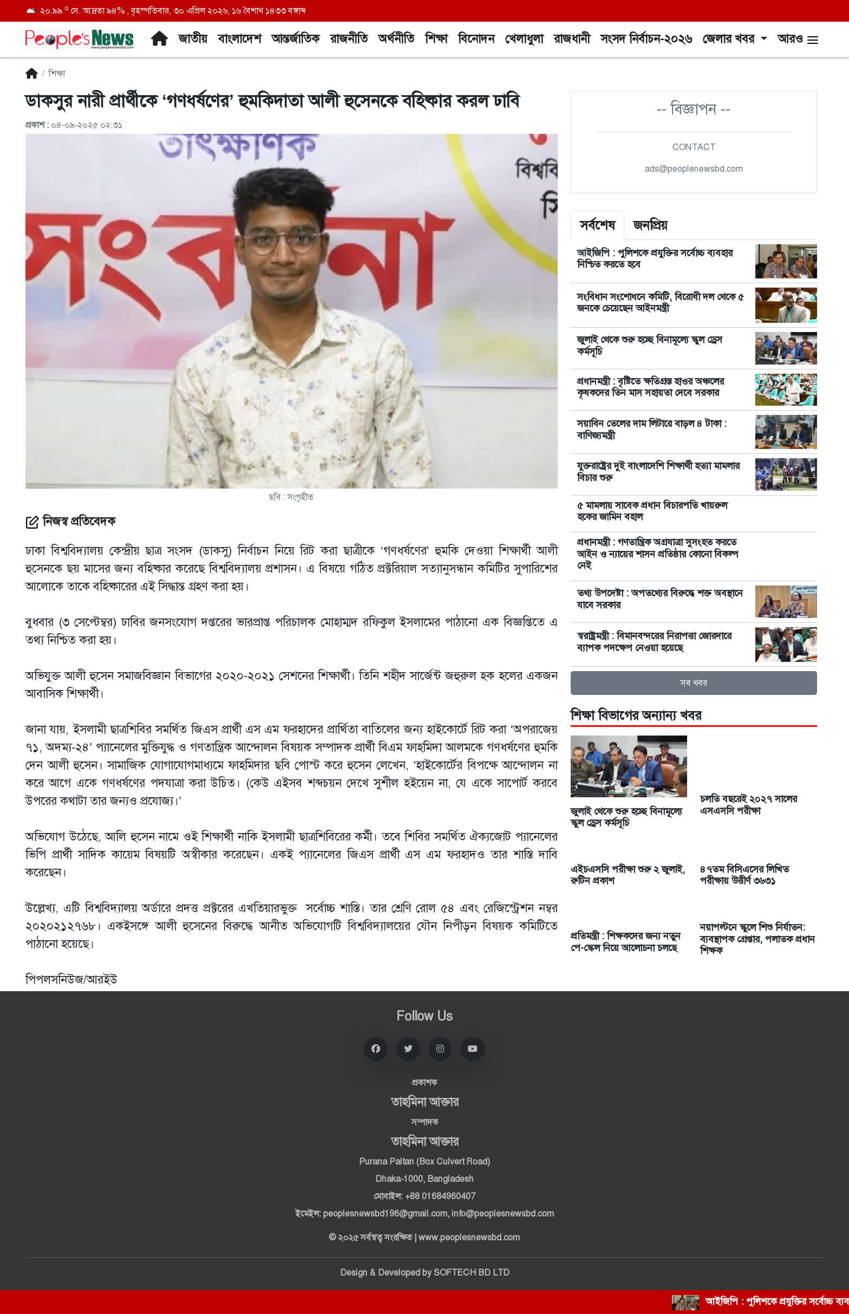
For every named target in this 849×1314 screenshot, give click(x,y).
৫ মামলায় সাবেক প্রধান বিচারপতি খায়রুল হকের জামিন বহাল (652, 511)
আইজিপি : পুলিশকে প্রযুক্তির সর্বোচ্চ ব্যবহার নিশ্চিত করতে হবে (655, 258)
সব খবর (694, 682)
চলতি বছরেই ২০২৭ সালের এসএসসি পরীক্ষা (748, 804)
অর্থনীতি (396, 39)
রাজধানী (572, 39)
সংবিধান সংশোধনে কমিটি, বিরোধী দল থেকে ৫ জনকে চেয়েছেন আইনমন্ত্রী (660, 302)
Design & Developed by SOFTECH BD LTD (425, 1272)
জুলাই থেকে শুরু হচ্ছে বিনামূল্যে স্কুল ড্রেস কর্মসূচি (649, 345)
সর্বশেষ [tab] (597, 225)
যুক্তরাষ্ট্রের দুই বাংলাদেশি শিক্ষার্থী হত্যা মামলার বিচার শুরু (658, 471)
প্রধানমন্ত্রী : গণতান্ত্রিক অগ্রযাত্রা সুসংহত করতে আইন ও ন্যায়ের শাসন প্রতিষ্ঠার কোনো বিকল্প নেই (657, 554)
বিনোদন (476, 39)
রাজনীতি (349, 39)
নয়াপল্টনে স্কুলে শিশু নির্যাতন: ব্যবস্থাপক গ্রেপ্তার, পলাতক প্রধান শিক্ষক (757, 939)
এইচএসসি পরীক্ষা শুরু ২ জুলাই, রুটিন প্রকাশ (628, 875)
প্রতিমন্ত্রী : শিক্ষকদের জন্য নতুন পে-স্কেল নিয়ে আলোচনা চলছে (626, 941)
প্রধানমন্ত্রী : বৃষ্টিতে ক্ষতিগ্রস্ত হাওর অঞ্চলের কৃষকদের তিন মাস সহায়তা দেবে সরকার (650, 387)
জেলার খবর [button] (730, 39)
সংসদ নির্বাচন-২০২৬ (646, 39)
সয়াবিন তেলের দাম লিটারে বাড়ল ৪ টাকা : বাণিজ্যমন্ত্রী (652, 429)
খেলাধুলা (524, 39)
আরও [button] (798, 39)
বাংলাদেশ (239, 39)
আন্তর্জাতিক (295, 39)
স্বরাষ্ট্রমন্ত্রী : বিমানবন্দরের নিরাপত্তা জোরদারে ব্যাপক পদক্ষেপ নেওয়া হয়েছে (654, 641)
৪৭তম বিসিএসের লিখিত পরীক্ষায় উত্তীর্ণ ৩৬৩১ (744, 875)
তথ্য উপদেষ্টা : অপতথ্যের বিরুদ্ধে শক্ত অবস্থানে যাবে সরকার (660, 599)
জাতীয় (193, 39)
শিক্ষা (436, 39)
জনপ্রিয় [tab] (651, 225)
